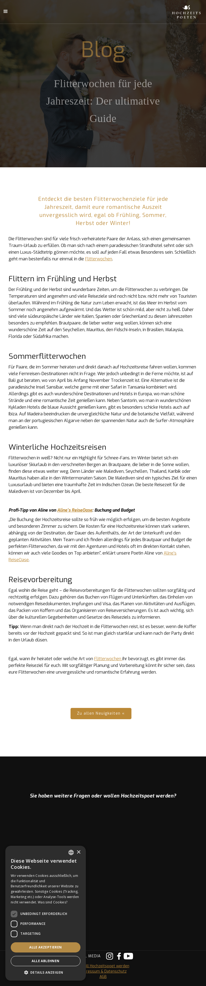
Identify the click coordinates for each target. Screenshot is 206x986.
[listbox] (71, 852)
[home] (180, 12)
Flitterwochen (98, 259)
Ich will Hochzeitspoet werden (103, 966)
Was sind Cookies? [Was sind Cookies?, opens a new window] (52, 902)
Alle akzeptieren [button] (45, 947)
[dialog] (45, 913)
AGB (103, 976)
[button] (45, 972)
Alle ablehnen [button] (45, 961)
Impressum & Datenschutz (103, 971)
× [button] (78, 852)
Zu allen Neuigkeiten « (101, 713)
